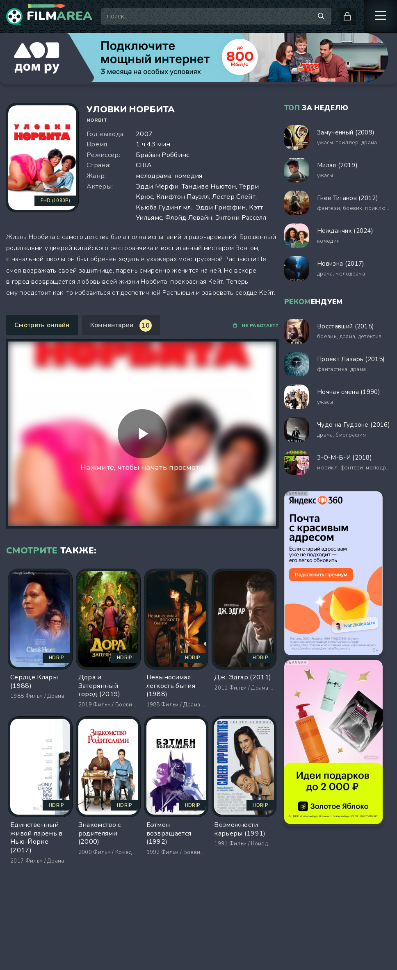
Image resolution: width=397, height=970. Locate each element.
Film (60, 16)
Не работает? (255, 326)
